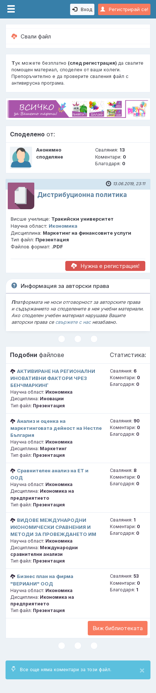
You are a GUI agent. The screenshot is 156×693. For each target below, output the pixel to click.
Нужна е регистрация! (105, 265)
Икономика (63, 226)
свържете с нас (73, 322)
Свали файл (31, 36)
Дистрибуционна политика (82, 194)
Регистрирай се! (124, 9)
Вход (82, 9)
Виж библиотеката (118, 628)
